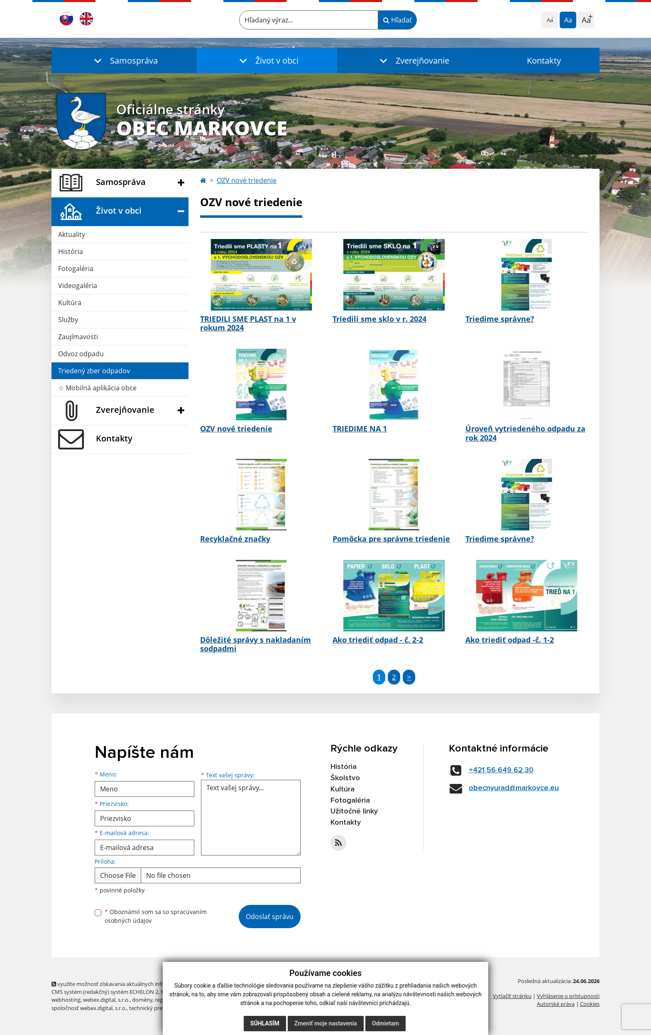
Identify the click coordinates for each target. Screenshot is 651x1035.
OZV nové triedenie (247, 180)
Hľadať (397, 20)
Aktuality (71, 234)
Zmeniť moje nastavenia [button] (325, 1023)
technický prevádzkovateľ (160, 1008)
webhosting (66, 999)
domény (142, 999)
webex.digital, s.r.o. (106, 999)
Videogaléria (77, 285)
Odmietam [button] (385, 1023)
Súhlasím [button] (264, 1023)
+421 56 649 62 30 (501, 770)
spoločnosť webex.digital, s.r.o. (89, 1008)
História (70, 251)
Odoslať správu (270, 916)
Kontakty (544, 60)
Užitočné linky (354, 811)
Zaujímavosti (78, 336)
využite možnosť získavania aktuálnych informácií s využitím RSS (133, 984)
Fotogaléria (75, 268)
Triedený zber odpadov (94, 370)
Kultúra (69, 302)
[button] (124, 60)
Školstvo (345, 778)
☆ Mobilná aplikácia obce (97, 387)
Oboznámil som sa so (156, 916)
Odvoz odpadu (81, 353)
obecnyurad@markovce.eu (514, 788)
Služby (68, 319)
